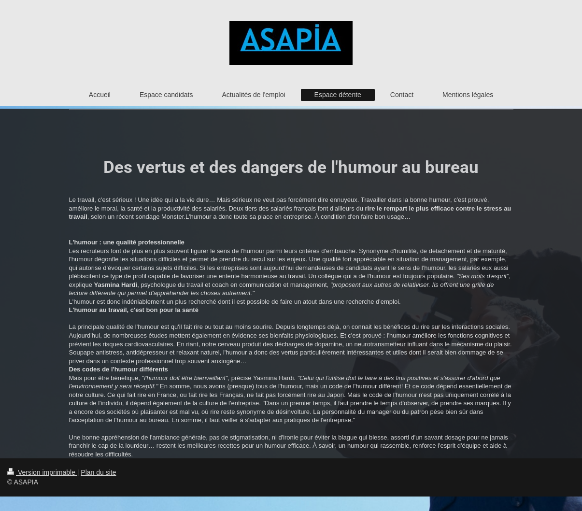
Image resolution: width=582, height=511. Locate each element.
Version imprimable (42, 472)
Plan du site (98, 472)
